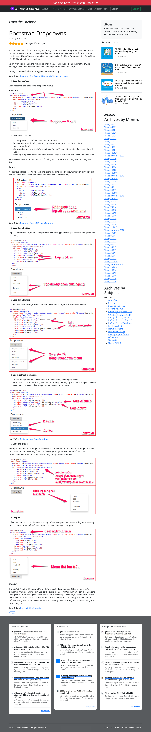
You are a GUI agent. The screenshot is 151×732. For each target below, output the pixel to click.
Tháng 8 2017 (110, 238)
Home (107, 727)
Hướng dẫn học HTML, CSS (120, 311)
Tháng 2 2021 (110, 147)
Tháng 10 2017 (111, 233)
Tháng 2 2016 (110, 281)
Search (136, 9)
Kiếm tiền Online (115, 328)
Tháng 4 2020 (110, 161)
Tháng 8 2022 (110, 127)
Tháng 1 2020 (110, 170)
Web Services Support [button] (98, 9)
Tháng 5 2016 (110, 273)
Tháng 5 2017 (110, 247)
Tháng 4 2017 (110, 250)
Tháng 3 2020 (110, 164)
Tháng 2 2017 (110, 255)
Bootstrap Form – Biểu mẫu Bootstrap (37, 223)
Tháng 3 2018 (110, 218)
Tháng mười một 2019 (114, 175)
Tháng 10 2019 (111, 178)
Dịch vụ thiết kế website (30, 608)
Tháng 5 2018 (110, 213)
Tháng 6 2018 (110, 210)
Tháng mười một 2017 (114, 230)
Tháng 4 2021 (110, 141)
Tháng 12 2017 (111, 227)
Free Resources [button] (59, 9)
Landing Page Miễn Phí (118, 334)
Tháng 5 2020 (110, 158)
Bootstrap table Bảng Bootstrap (34, 439)
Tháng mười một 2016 (114, 264)
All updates (45, 710)
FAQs (131, 727)
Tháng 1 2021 (110, 150)
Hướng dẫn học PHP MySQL (120, 320)
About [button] (45, 9)
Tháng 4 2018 (110, 215)
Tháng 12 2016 (111, 261)
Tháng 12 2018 (111, 193)
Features (115, 727)
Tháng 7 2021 (110, 133)
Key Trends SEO (115, 326)
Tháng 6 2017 (110, 244)
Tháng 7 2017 (110, 241)
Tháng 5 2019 (110, 187)
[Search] (120, 9)
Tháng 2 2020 (110, 167)
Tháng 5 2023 (110, 124)
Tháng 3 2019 (110, 190)
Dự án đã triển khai (116, 306)
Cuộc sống (113, 300)
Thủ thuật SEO (114, 343)
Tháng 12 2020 (111, 153)
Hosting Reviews (115, 308)
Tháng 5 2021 (110, 138)
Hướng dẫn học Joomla (118, 317)
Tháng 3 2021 (110, 144)
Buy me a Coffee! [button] (77, 9)
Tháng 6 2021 (110, 135)
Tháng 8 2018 (110, 204)
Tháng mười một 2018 (114, 195)
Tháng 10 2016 (111, 267)
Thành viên (113, 340)
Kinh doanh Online (116, 331)
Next (13, 613)
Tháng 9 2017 (110, 235)
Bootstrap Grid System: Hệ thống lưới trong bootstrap (44, 76)
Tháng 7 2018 (110, 207)
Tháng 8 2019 (110, 181)
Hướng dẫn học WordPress (120, 323)
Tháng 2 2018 (110, 221)
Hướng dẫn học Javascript (119, 314)
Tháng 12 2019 (111, 173)
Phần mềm (113, 337)
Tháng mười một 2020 (114, 155)
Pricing (124, 727)
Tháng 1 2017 (110, 258)
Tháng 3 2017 (110, 253)
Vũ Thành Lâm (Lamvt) (25, 8)
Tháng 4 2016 (110, 275)
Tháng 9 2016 (110, 270)
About (138, 727)
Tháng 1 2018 (110, 224)
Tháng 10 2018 (111, 198)
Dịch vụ (111, 303)
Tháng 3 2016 (110, 278)
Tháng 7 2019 (110, 184)
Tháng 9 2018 (110, 201)
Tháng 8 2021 (110, 130)
